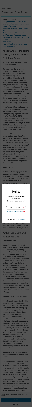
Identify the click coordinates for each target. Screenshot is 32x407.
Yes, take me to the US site (16, 207)
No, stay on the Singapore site (16, 211)
